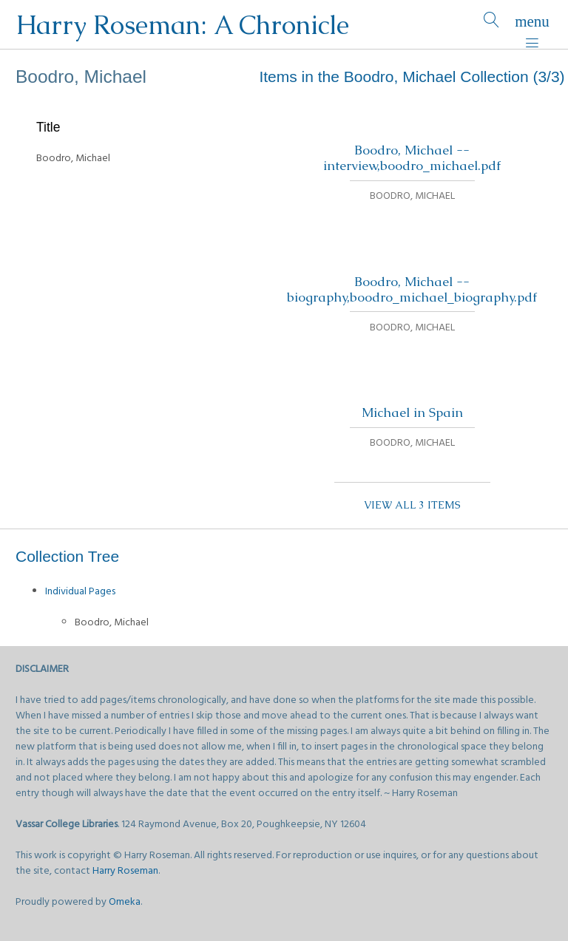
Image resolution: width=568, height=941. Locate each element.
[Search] (491, 24)
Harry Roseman (125, 871)
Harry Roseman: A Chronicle (182, 24)
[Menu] (532, 24)
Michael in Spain (412, 412)
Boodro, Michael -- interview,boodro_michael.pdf (412, 158)
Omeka (125, 902)
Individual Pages (80, 591)
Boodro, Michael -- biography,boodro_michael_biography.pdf (412, 289)
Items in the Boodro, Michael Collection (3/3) (411, 76)
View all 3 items (412, 505)
